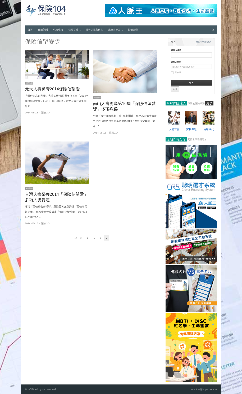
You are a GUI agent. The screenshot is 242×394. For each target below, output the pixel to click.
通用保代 (208, 129)
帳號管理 (133, 29)
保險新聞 (43, 29)
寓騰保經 (191, 129)
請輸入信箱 (176, 50)
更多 (209, 103)
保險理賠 (58, 29)
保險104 (45, 112)
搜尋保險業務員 (94, 29)
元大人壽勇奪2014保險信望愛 (52, 89)
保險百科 (73, 29)
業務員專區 (114, 29)
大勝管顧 (174, 129)
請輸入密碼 (176, 62)
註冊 (175, 89)
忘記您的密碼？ (204, 42)
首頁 (30, 29)
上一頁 (78, 237)
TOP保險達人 (176, 103)
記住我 (176, 72)
